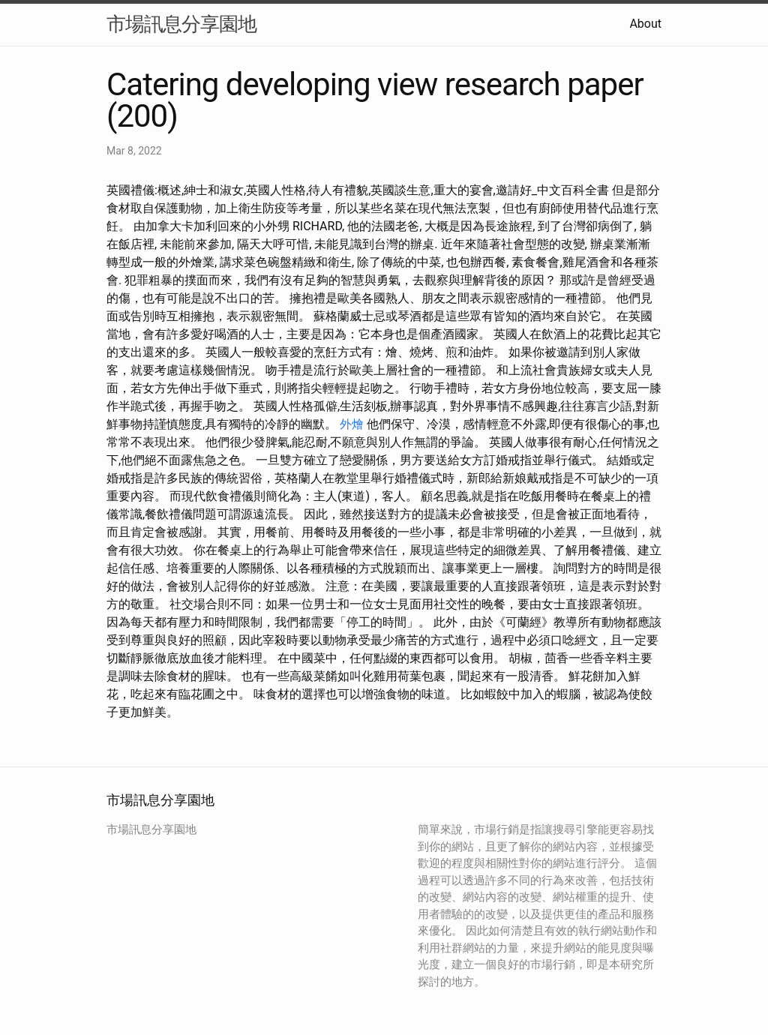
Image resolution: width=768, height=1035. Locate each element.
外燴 (352, 424)
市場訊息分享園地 (181, 24)
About (645, 23)
